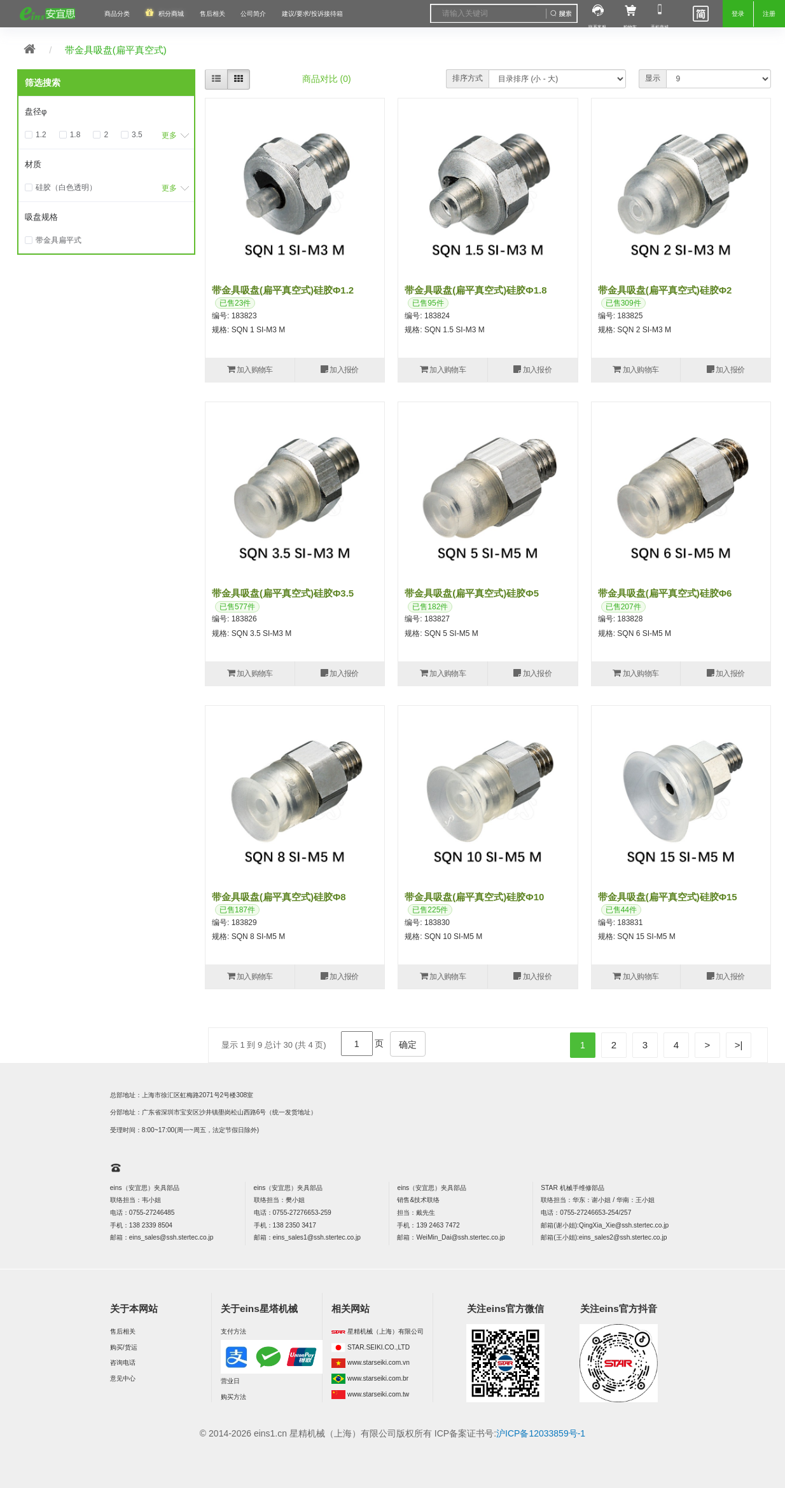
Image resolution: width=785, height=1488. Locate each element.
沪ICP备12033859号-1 (540, 1433)
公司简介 (253, 13)
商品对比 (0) (326, 79)
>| (739, 1044)
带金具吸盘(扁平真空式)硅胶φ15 (667, 896)
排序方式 (467, 78)
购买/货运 (123, 1347)
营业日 (230, 1380)
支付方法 (233, 1331)
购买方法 (233, 1396)
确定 (408, 1044)
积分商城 (171, 13)
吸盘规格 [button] (41, 217)
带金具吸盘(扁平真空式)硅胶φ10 (474, 896)
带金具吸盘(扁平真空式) (116, 49)
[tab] (106, 112)
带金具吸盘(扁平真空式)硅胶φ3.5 (283, 593)
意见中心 (122, 1378)
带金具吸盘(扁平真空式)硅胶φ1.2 (283, 290)
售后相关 (212, 13)
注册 (769, 13)
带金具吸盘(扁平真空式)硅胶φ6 (665, 593)
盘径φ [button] (35, 111)
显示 (652, 78)
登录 (738, 13)
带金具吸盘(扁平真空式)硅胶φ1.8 (475, 290)
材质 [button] (33, 164)
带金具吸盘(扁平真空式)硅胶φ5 (472, 593)
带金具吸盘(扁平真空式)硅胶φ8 (279, 896)
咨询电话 (122, 1362)
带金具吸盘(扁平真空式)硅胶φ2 (665, 290)
